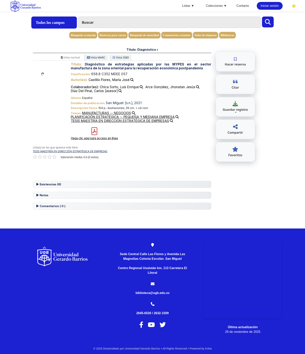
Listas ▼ (188, 5)
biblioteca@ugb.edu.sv (153, 293)
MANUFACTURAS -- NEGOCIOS (106, 113)
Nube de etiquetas (206, 35)
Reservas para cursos (113, 35)
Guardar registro (235, 106)
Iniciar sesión (270, 5)
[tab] (122, 184)
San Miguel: (115, 103)
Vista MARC (96, 57)
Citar (235, 84)
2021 (138, 103)
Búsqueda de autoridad (144, 35)
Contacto (243, 5)
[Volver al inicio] (293, 342)
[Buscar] (268, 22)
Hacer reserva (235, 62)
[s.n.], (129, 103)
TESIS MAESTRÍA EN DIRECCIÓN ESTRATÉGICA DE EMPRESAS (120, 121)
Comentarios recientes (177, 35)
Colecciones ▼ (216, 5)
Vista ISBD (120, 57)
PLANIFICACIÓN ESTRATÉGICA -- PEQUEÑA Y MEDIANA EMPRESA (123, 117)
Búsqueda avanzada (83, 35)
